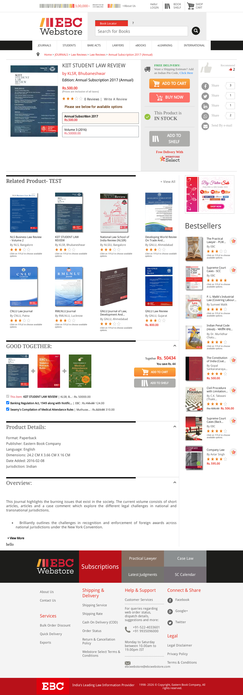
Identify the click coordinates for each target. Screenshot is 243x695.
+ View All (167, 182)
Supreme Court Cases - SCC (216, 269)
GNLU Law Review (156, 311)
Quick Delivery (51, 634)
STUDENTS (69, 45)
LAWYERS (118, 45)
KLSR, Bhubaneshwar (86, 73)
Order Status (91, 631)
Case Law (185, 558)
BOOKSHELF (177, 6)
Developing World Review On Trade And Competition (161, 238)
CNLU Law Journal (21, 311)
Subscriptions (100, 566)
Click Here (186, 73)
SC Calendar (185, 574)
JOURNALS (44, 45)
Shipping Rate (92, 614)
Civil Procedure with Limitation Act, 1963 (216, 389)
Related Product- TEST (33, 181)
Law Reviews (79, 54)
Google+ (181, 611)
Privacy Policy (177, 654)
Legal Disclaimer (179, 645)
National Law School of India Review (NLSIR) (114, 238)
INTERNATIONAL (194, 45)
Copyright (164, 684)
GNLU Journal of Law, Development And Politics (113, 313)
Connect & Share (184, 590)
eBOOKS (141, 45)
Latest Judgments (142, 574)
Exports (45, 642)
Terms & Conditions (182, 662)
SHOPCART (199, 6)
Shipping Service (94, 605)
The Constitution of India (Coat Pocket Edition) (217, 359)
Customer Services (139, 600)
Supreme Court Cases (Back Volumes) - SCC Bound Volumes (217, 420)
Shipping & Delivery (93, 593)
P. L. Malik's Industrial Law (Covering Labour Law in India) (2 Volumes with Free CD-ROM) (221, 298)
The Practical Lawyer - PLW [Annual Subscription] (215, 240)
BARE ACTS (94, 45)
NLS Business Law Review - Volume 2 (26, 238)
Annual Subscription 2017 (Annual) (130, 54)
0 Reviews (91, 99)
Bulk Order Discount (55, 625)
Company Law (215, 450)
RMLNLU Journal (65, 311)
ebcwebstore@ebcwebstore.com (147, 666)
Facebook (182, 600)
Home (48, 54)
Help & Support (140, 590)
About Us (47, 592)
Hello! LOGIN (154, 6)
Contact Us (48, 600)
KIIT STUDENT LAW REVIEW (67, 238)
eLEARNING (165, 45)
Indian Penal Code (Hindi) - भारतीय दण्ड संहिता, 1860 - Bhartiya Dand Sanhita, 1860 (220, 327)
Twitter (180, 622)
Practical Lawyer (143, 558)
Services (48, 616)
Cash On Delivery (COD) (100, 622)
